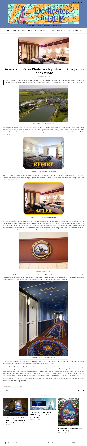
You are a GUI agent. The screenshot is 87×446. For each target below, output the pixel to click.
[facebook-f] (71, 2)
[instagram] (76, 2)
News (30, 31)
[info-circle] (73, 2)
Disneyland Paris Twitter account (28, 128)
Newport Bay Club (8, 386)
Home (8, 31)
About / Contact (63, 31)
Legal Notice (60, 443)
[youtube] (79, 2)
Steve (6, 390)
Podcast (51, 31)
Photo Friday (18, 386)
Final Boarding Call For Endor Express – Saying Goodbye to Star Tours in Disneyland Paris (15, 420)
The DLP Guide (18, 31)
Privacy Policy (67, 443)
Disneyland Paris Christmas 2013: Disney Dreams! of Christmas (41, 414)
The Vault (77, 31)
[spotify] (81, 2)
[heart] (83, 2)
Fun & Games (40, 31)
